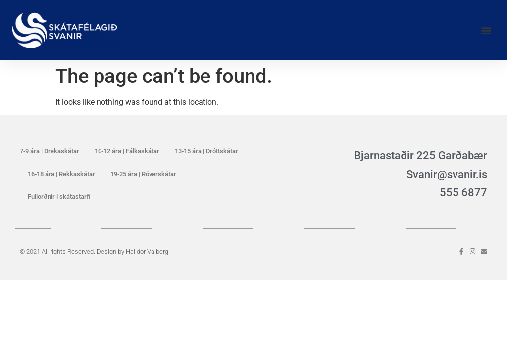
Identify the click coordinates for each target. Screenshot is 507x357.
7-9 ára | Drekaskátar (49, 151)
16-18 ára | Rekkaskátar (61, 174)
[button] (486, 30)
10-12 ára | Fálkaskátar (127, 151)
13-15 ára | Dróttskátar (206, 151)
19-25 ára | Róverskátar (143, 174)
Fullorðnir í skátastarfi (59, 196)
